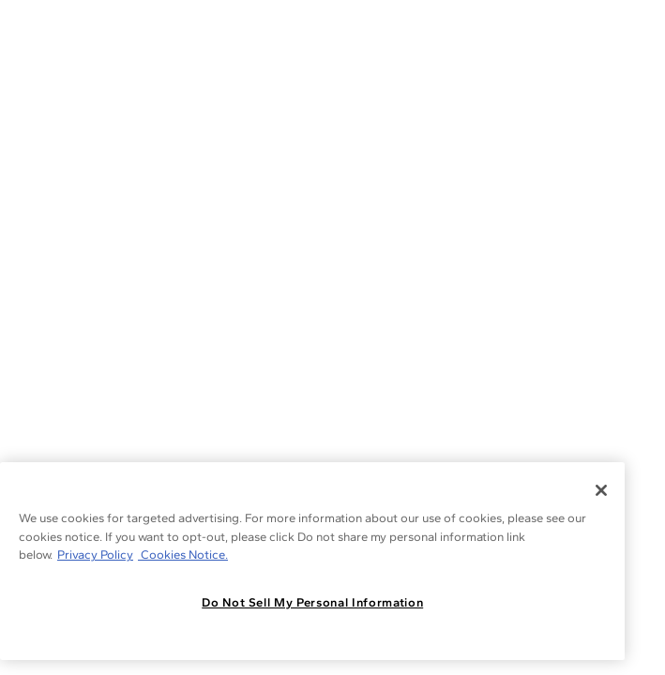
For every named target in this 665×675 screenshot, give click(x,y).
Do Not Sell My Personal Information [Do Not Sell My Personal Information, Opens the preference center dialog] (312, 602)
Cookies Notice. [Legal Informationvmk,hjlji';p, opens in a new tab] (183, 555)
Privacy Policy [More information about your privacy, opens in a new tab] (95, 555)
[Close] (601, 490)
